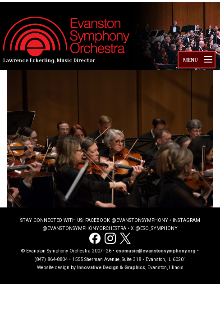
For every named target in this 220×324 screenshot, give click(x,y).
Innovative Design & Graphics (111, 267)
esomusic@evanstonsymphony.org (156, 251)
